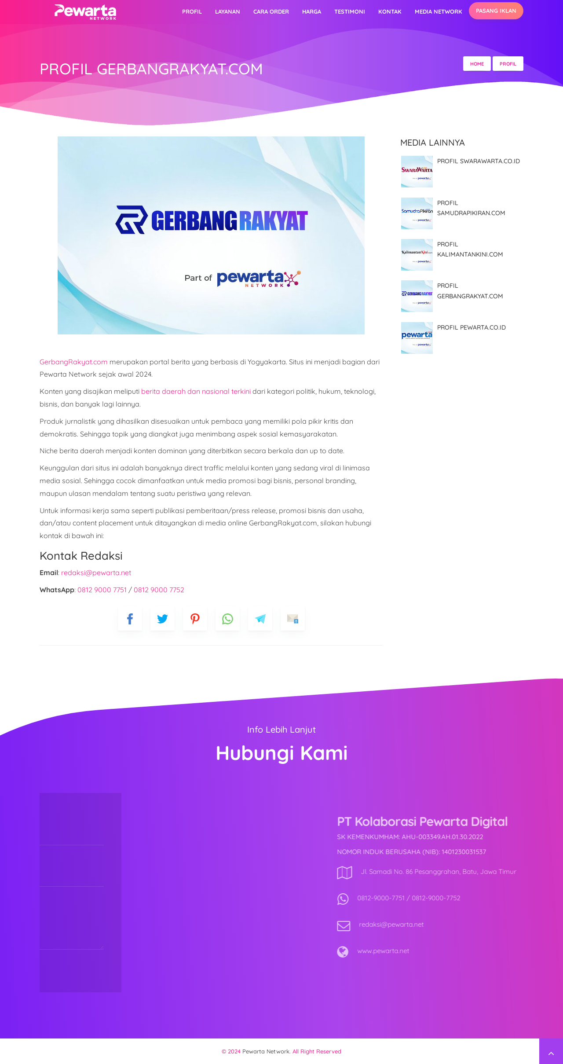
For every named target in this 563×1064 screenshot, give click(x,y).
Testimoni (349, 11)
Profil (192, 11)
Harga (311, 11)
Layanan (227, 11)
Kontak (390, 11)
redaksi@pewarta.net (96, 572)
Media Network (438, 11)
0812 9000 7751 (102, 589)
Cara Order (271, 11)
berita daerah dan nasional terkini (196, 391)
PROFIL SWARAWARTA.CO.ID (478, 161)
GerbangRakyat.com (74, 361)
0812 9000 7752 (159, 589)
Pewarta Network (265, 1051)
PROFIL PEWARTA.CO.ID (471, 327)
